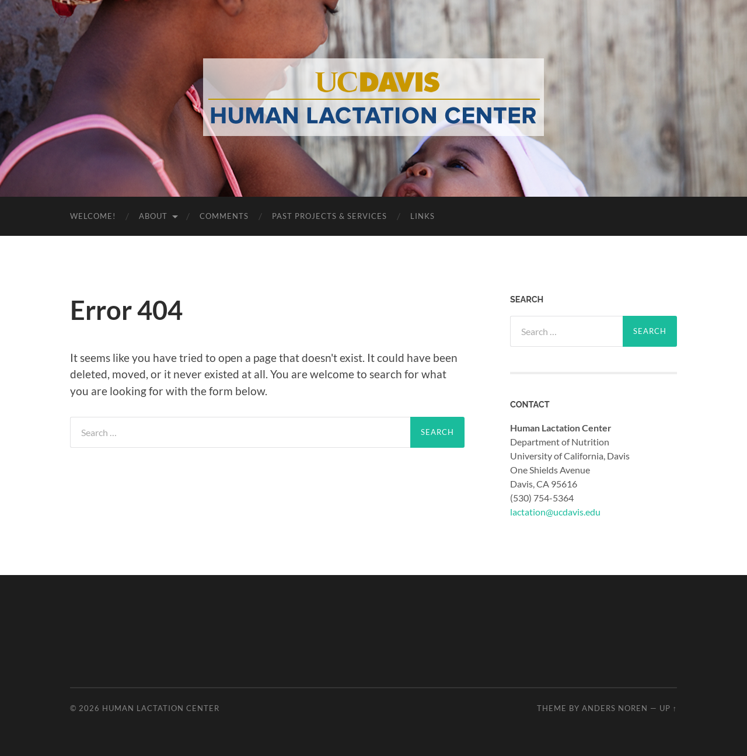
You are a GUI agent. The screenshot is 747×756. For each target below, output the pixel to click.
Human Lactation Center (160, 708)
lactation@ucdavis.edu (555, 511)
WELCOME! (93, 216)
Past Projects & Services (329, 216)
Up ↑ (668, 708)
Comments (224, 216)
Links (422, 216)
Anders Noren (615, 708)
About (153, 216)
